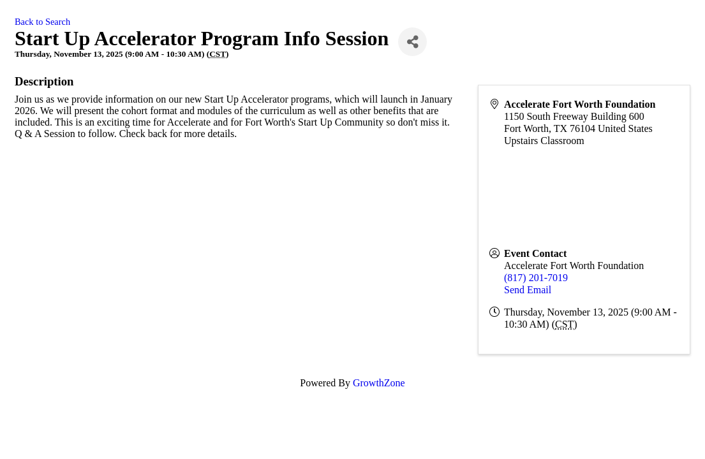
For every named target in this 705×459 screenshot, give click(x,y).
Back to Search (42, 22)
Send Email (527, 289)
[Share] (412, 41)
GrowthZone (379, 382)
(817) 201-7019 (536, 277)
